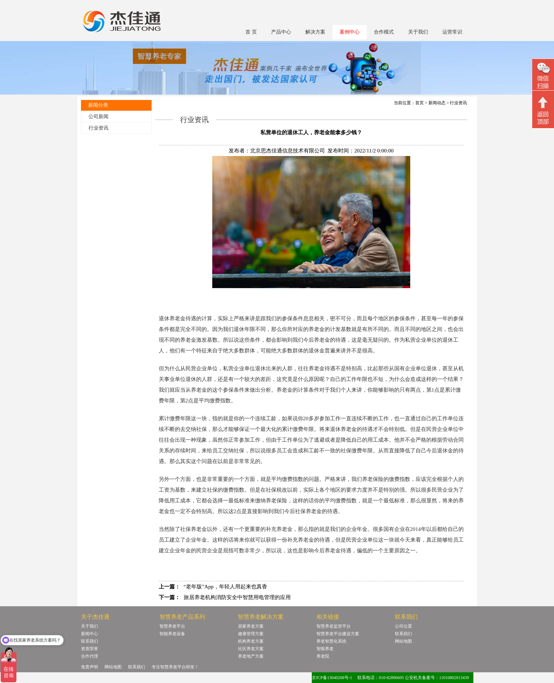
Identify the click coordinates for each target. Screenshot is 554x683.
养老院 (322, 656)
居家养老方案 (251, 626)
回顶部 (543, 110)
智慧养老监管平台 (333, 626)
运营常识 (452, 32)
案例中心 (350, 32)
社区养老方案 (251, 648)
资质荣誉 (89, 648)
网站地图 (403, 641)
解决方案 (315, 32)
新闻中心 (89, 633)
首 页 (251, 32)
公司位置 (403, 626)
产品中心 (281, 32)
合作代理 (89, 656)
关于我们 (418, 32)
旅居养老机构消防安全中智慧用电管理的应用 (237, 597)
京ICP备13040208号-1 (332, 677)
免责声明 (89, 666)
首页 (419, 102)
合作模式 (384, 32)
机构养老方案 (251, 641)
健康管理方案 (251, 633)
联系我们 (89, 641)
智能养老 (325, 648)
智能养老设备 (172, 633)
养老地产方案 (251, 656)
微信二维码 (543, 75)
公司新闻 (98, 116)
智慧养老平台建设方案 (337, 633)
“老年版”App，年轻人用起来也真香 (225, 586)
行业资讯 (98, 128)
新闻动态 (437, 102)
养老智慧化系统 (331, 641)
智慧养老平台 (172, 626)
